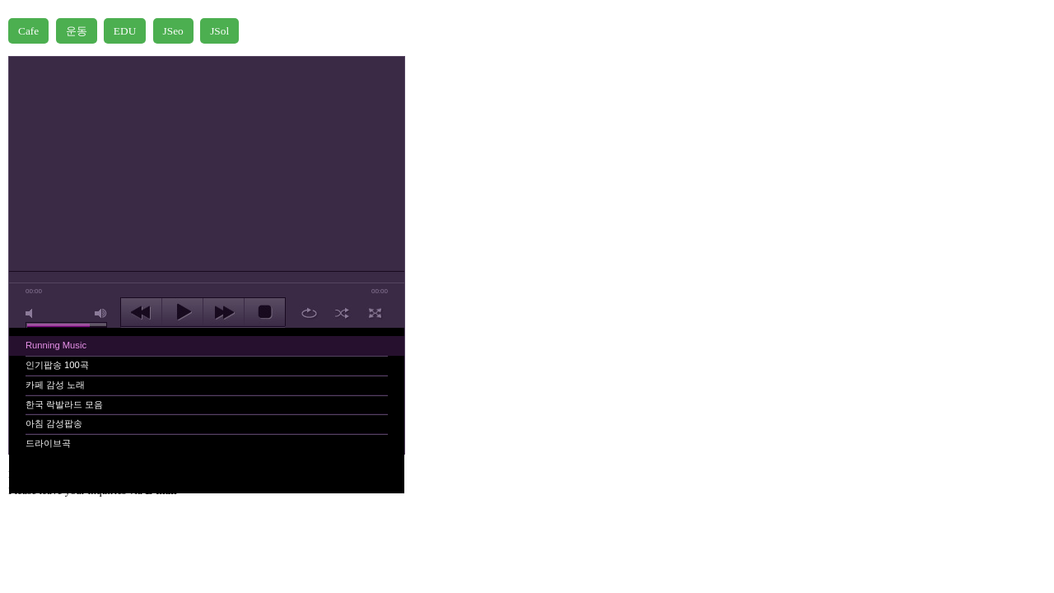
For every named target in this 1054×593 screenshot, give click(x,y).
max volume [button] (101, 313)
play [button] (182, 312)
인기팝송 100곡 (57, 365)
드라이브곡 (48, 443)
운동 (76, 31)
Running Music (56, 345)
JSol (219, 31)
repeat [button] (309, 313)
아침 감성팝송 (54, 423)
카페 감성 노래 (55, 385)
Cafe (28, 31)
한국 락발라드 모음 (64, 404)
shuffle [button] (342, 313)
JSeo (173, 31)
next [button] (223, 312)
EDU (125, 31)
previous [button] (141, 312)
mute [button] (32, 313)
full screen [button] (375, 313)
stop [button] (265, 312)
